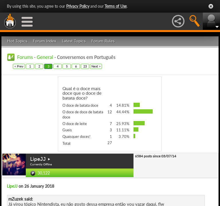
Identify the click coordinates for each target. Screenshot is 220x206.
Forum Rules (103, 41)
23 (85, 66)
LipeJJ (38, 159)
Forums (25, 57)
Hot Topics (17, 41)
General (45, 57)
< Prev (18, 66)
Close (211, 6)
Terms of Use (116, 6)
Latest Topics (74, 41)
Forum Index (44, 41)
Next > (96, 66)
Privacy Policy (77, 6)
